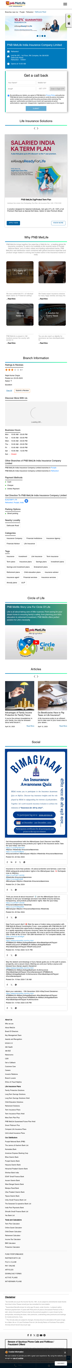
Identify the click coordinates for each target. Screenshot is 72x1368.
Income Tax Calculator (13, 1239)
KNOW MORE (58, 223)
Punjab (22, 12)
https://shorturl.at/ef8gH (15, 937)
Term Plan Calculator (12, 1224)
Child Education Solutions (14, 1102)
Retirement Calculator (12, 1235)
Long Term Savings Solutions (15, 1094)
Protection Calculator (12, 1247)
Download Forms (13, 1274)
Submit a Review (22, 390)
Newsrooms (9, 1055)
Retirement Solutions (12, 1106)
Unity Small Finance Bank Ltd (15, 1200)
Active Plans (11, 1277)
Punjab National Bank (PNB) (15, 1141)
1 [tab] (37, 35)
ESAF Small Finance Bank (14, 1176)
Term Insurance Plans (12, 1110)
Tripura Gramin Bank (12, 1196)
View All (9, 390)
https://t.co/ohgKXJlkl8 (14, 879)
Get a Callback (10, 1062)
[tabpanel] (36, 27)
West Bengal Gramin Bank (14, 1184)
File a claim (10, 1262)
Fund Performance (14, 1254)
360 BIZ (8, 1051)
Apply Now (13, 223)
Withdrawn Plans (13, 1281)
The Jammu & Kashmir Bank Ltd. (17, 1145)
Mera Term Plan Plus (12, 1118)
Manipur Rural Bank (12, 1188)
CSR (6, 1059)
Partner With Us (13, 1258)
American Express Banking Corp (16, 1153)
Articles (9, 1270)
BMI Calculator (10, 1243)
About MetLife (10, 1028)
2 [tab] (39, 35)
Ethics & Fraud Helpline (13, 1082)
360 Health (9, 1047)
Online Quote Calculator (13, 1228)
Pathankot (29, 12)
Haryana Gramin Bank (13, 1165)
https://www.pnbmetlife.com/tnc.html (20, 941)
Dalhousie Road (13, 525)
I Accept (61, 1363)
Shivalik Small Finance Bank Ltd (16, 1211)
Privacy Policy (50, 95)
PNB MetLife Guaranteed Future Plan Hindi (20, 1121)
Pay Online (10, 1266)
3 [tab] (42, 35)
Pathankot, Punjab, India (14, 502)
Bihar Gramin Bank (11, 1157)
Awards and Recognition (13, 1039)
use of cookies (18, 1358)
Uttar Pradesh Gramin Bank (15, 1192)
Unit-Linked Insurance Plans (15, 1133)
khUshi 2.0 (9, 1043)
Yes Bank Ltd (9, 1215)
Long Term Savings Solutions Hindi (17, 1098)
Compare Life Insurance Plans (15, 1129)
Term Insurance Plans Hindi (14, 1114)
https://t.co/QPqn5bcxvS (15, 848)
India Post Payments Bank (14, 1208)
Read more (30, 726)
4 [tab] (44, 35)
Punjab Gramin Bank (12, 1161)
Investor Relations (11, 1074)
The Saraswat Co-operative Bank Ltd (18, 1204)
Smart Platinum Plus (12, 1125)
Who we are (9, 1024)
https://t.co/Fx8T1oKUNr (15, 875)
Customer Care (10, 1066)
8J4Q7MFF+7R (11, 500)
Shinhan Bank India (12, 1173)
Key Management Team (13, 1035)
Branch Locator (10, 1078)
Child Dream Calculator (13, 1231)
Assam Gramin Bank (12, 1180)
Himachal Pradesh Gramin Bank (16, 1169)
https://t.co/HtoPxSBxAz (15, 852)
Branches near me (11, 12)
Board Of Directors (11, 1031)
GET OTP (42, 89)
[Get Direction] (26, 502)
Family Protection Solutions (14, 1090)
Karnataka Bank (10, 1149)
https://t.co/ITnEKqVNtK (15, 907)
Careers (8, 1070)
